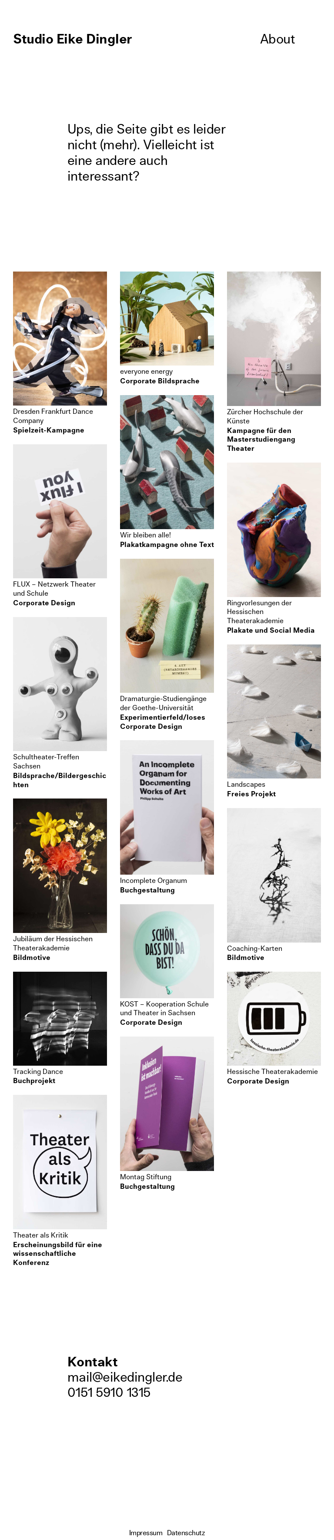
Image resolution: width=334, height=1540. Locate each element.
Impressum (146, 1533)
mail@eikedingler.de (125, 1377)
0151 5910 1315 (108, 1392)
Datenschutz (186, 1533)
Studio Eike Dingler (72, 39)
